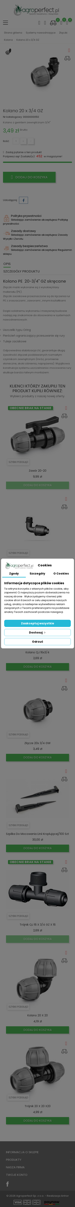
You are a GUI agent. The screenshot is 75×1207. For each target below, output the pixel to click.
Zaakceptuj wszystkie (37, 623)
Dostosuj (37, 632)
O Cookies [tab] (61, 573)
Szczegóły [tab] (37, 573)
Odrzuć (37, 642)
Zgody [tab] (14, 573)
